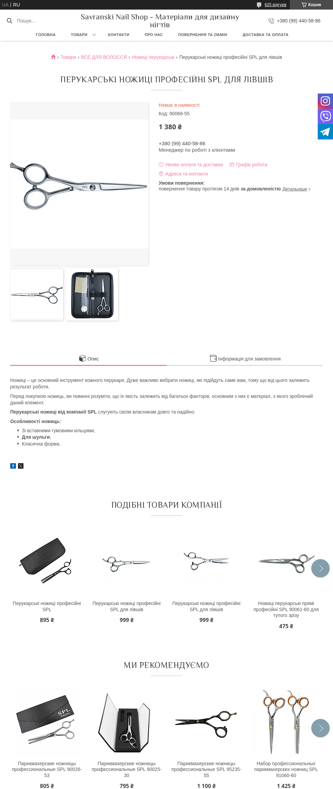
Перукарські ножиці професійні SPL (47, 606)
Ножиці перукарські (153, 57)
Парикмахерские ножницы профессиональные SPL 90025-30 (127, 769)
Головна (46, 35)
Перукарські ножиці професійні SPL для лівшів (126, 606)
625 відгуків (275, 4)
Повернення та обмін (202, 35)
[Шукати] (9, 21)
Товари (79, 35)
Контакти (118, 35)
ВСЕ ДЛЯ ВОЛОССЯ (104, 57)
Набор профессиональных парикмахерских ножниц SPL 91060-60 (286, 769)
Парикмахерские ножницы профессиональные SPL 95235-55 (206, 769)
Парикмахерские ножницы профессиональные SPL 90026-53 (47, 769)
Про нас (154, 35)
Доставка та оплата (265, 35)
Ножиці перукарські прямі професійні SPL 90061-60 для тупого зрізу (286, 609)
